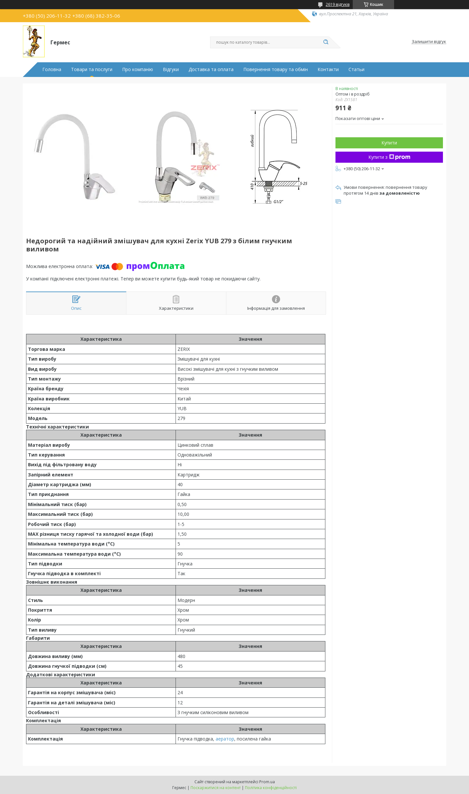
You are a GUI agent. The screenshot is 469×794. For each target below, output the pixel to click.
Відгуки (171, 69)
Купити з (389, 157)
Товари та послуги (91, 69)
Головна (51, 69)
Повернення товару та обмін (275, 69)
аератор (225, 739)
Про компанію (137, 69)
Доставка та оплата (211, 69)
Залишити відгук (429, 41)
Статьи (356, 69)
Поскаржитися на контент (216, 787)
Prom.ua (267, 782)
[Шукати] (325, 42)
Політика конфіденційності (271, 787)
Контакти (328, 69)
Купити (389, 143)
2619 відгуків (337, 4)
